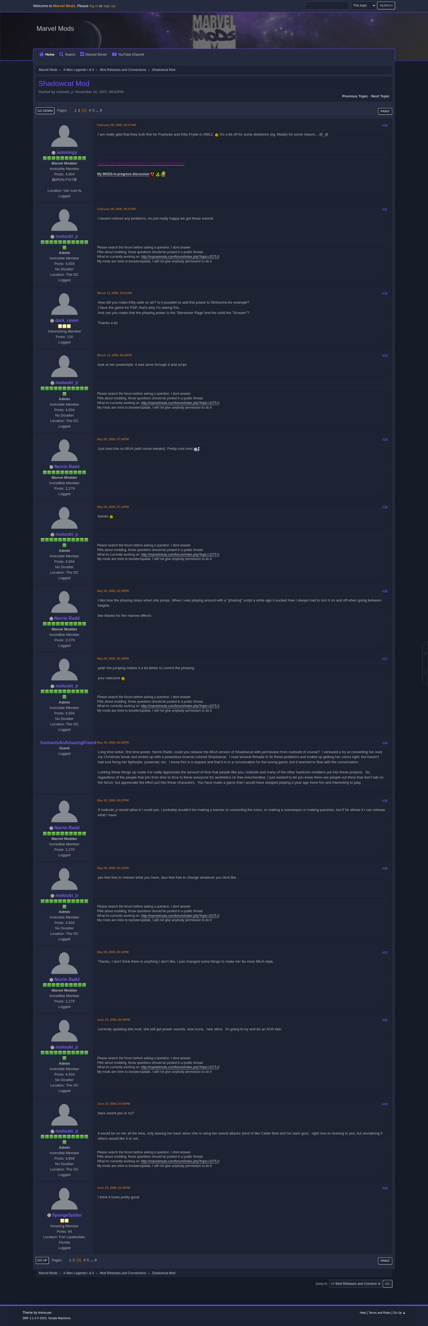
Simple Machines (59, 1318)
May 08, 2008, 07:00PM (113, 439)
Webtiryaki (45, 1312)
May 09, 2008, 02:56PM (113, 742)
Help (363, 1312)
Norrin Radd (66, 466)
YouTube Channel (128, 54)
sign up (109, 6)
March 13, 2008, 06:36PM (114, 355)
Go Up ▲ (399, 1312)
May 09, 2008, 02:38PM (113, 590)
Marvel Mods (55, 28)
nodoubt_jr (66, 236)
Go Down (45, 110)
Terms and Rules (379, 1312)
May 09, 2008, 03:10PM (113, 868)
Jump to (321, 1284)
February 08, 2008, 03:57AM (116, 125)
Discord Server (93, 54)
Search (67, 54)
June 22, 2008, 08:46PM (113, 1019)
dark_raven (67, 320)
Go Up (42, 1260)
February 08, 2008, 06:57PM (116, 209)
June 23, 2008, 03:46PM (113, 1187)
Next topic (380, 96)
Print (385, 111)
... (98, 110)
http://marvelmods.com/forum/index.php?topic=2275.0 (180, 257)
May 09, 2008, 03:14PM (113, 952)
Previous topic (355, 96)
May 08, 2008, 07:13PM (113, 506)
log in (93, 6)
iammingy (67, 152)
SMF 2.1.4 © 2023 (34, 1318)
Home (46, 54)
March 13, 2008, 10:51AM (114, 293)
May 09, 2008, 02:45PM (113, 658)
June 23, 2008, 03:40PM (113, 1103)
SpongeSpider (67, 1215)
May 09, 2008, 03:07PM (113, 800)
